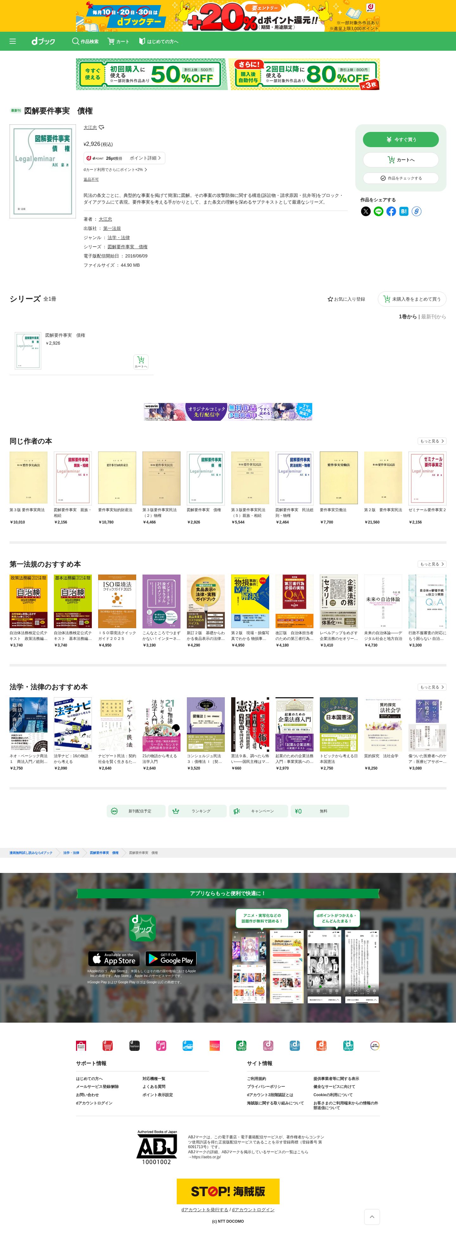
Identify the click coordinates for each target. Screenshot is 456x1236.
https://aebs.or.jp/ (206, 1157)
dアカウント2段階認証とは (270, 1095)
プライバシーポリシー (266, 1086)
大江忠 (90, 127)
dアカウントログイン (94, 1103)
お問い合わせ (87, 1095)
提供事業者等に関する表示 (336, 1079)
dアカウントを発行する (204, 1209)
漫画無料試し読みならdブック (31, 853)
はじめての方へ (89, 1079)
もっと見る (429, 441)
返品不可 (91, 179)
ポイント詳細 (143, 157)
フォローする (101, 127)
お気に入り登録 (349, 299)
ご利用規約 (256, 1079)
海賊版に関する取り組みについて (275, 1103)
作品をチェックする (405, 178)
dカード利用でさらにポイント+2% (113, 169)
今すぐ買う (406, 139)
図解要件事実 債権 (65, 335)
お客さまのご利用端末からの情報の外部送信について (346, 1105)
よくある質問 (153, 1086)
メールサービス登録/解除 (97, 1086)
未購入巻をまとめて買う (416, 299)
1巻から (408, 316)
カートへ (406, 159)
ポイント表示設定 (157, 1095)
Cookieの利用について (333, 1095)
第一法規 (112, 228)
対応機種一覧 (153, 1079)
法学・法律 (119, 237)
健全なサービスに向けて (334, 1086)
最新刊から (433, 316)
